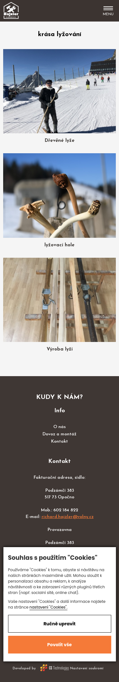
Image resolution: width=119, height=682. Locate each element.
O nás (59, 427)
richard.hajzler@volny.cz (68, 517)
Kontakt (59, 441)
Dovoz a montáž (59, 434)
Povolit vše (59, 644)
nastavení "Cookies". (49, 607)
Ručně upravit (59, 624)
